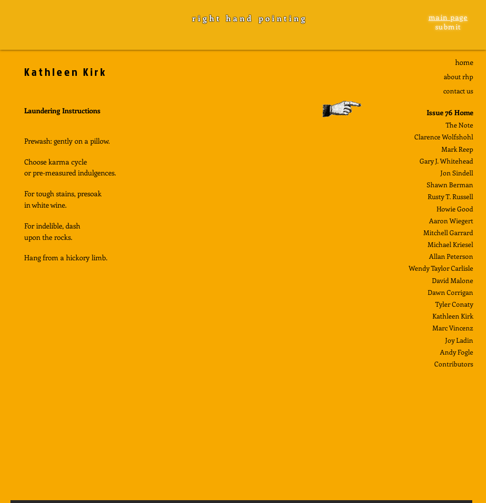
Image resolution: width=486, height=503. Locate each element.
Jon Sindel (455, 172)
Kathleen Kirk (452, 315)
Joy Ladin (459, 340)
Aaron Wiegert (451, 220)
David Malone (452, 280)
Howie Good (455, 208)
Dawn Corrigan (450, 292)
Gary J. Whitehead (446, 160)
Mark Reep (457, 149)
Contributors (453, 363)
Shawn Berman (450, 184)
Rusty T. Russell (450, 196)
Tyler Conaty (454, 304)
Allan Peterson (451, 256)
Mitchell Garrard (448, 232)
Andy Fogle (456, 352)
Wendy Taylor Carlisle (441, 268)
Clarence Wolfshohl (443, 136)
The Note (459, 124)
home (464, 62)
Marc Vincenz (452, 327)
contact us (458, 90)
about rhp (458, 76)
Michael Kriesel (450, 244)
